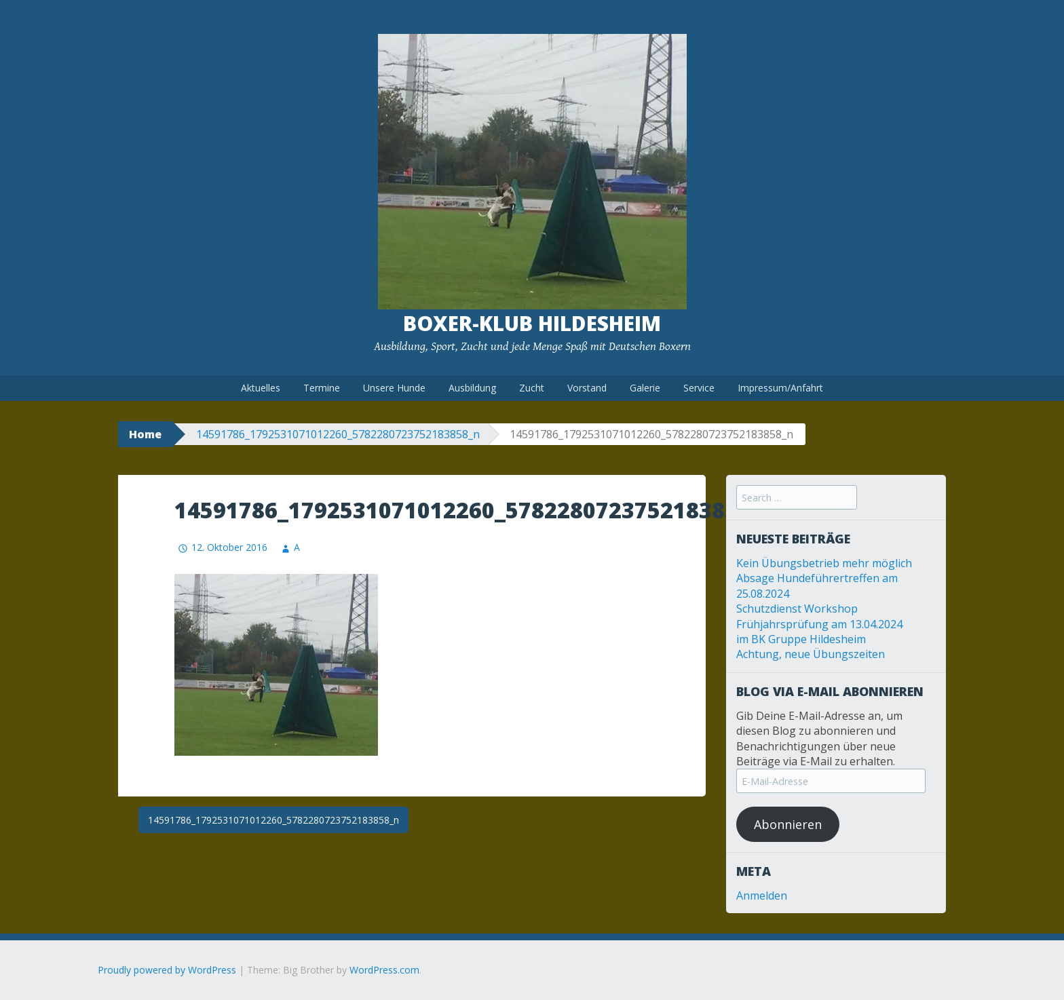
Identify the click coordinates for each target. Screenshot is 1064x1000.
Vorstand (587, 387)
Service (699, 387)
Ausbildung (472, 387)
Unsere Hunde (394, 387)
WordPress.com (384, 969)
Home (145, 434)
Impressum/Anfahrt (780, 387)
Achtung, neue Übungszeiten (810, 654)
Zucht (531, 387)
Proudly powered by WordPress (167, 969)
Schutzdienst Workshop (797, 608)
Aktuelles (260, 387)
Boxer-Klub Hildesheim (532, 323)
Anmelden (761, 895)
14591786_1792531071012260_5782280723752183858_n (338, 434)
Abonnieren (788, 824)
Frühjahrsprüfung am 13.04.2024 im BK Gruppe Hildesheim (819, 632)
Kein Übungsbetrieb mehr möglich (824, 563)
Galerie (645, 387)
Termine (321, 387)
